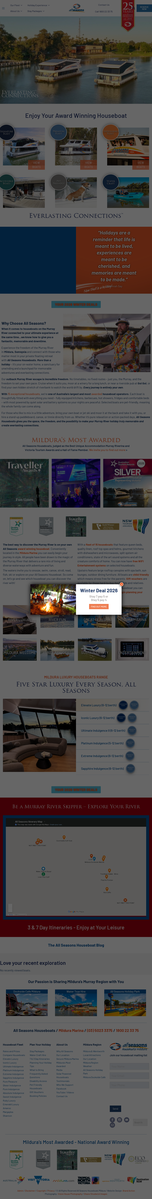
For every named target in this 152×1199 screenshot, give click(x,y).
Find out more (99, 606)
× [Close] (122, 584)
